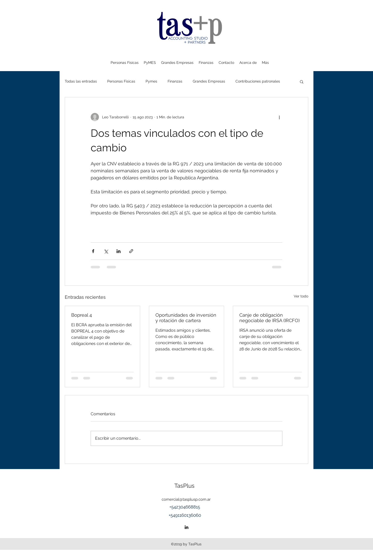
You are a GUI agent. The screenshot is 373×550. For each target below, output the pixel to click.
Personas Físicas (121, 81)
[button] (301, 81)
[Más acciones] (279, 117)
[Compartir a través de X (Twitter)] (105, 251)
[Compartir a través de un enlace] (131, 251)
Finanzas (175, 81)
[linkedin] (186, 527)
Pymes (151, 81)
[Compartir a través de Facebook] (93, 251)
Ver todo (301, 296)
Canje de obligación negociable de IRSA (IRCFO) (269, 317)
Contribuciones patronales (257, 81)
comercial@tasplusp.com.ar (186, 499)
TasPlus (184, 485)
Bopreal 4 (81, 315)
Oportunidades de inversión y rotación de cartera (185, 317)
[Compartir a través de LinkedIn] (118, 251)
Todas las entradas (81, 81)
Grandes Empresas (209, 81)
